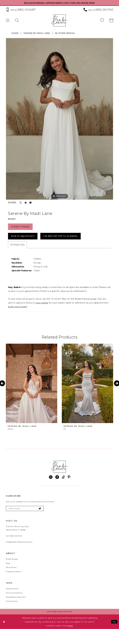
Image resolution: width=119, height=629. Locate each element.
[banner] (59, 20)
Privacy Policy (12, 601)
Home (15, 33)
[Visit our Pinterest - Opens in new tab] (69, 477)
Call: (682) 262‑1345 (14, 536)
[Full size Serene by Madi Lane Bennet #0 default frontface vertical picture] (59, 119)
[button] (7, 20)
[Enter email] (25, 508)
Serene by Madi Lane (36, 33)
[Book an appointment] (111, 20)
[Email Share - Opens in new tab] (30, 203)
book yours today (17, 306)
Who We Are (11, 567)
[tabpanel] (59, 119)
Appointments (12, 589)
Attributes (17, 244)
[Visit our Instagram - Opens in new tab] (50, 477)
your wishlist (41, 302)
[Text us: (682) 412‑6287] (20, 9)
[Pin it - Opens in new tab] (26, 202)
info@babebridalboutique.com (19, 542)
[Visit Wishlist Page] (102, 20)
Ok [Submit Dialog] (114, 621)
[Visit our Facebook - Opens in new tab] (57, 477)
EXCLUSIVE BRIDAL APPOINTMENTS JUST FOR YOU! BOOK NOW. (59, 3)
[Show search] (17, 20)
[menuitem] (31, 9)
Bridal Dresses (12, 559)
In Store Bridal (65, 33)
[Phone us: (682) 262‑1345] (98, 9)
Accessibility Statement (16, 597)
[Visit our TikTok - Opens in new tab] (63, 477)
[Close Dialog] (4, 621)
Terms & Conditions (14, 593)
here (70, 625)
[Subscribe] (40, 508)
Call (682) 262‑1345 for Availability (60, 236)
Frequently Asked (13, 571)
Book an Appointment (22, 236)
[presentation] (31, 383)
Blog (8, 563)
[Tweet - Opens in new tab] (20, 202)
